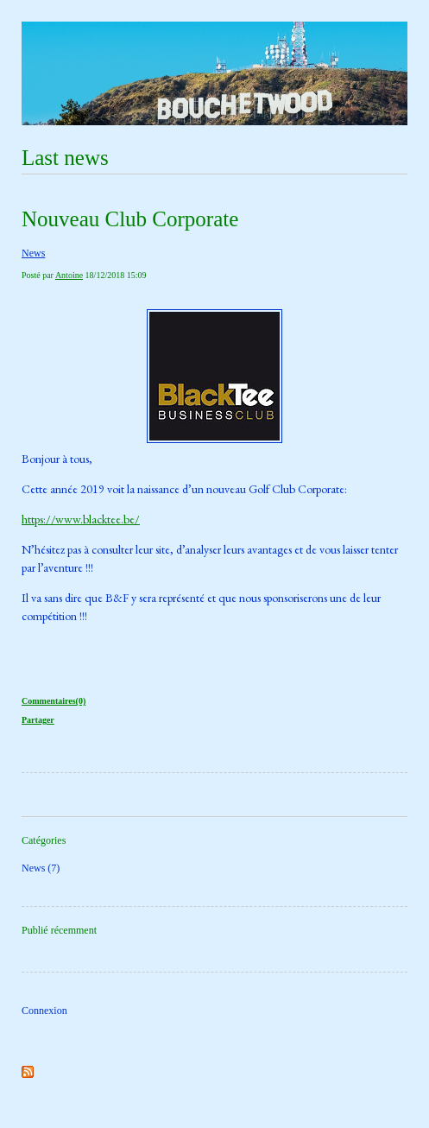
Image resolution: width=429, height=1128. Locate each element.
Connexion (44, 1010)
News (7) (41, 868)
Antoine (69, 275)
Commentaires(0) (53, 701)
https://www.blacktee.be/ (81, 519)
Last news (65, 157)
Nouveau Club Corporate (130, 219)
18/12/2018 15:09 (116, 275)
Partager (38, 720)
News (33, 253)
